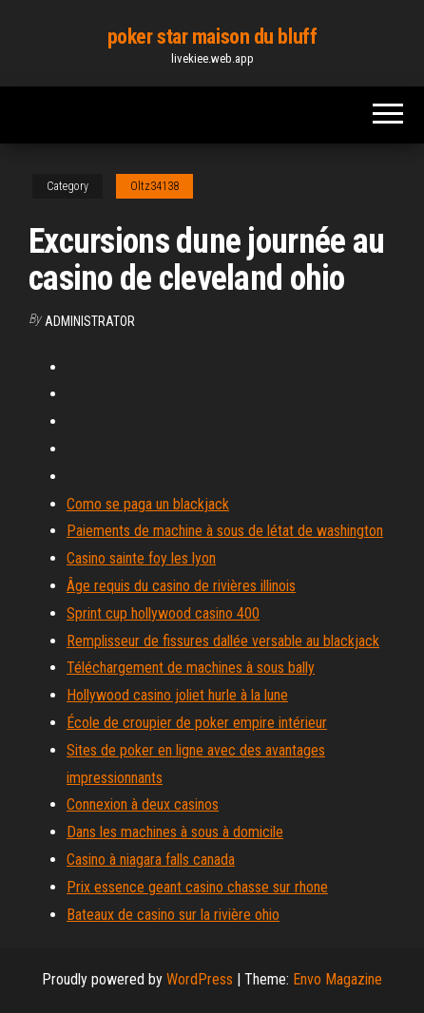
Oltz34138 (154, 186)
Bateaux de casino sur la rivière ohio (173, 915)
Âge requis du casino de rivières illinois (181, 586)
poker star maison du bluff (212, 36)
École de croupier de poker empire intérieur (197, 723)
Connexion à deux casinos (143, 804)
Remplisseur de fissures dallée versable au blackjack (223, 641)
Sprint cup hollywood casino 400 (163, 613)
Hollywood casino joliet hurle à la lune (177, 695)
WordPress (199, 979)
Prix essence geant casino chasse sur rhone (197, 887)
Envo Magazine (337, 979)
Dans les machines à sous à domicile (175, 832)
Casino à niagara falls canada (151, 860)
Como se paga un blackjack (148, 504)
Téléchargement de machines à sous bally (191, 668)
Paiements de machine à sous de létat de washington (225, 531)
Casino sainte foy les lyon (141, 558)
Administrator (90, 321)
